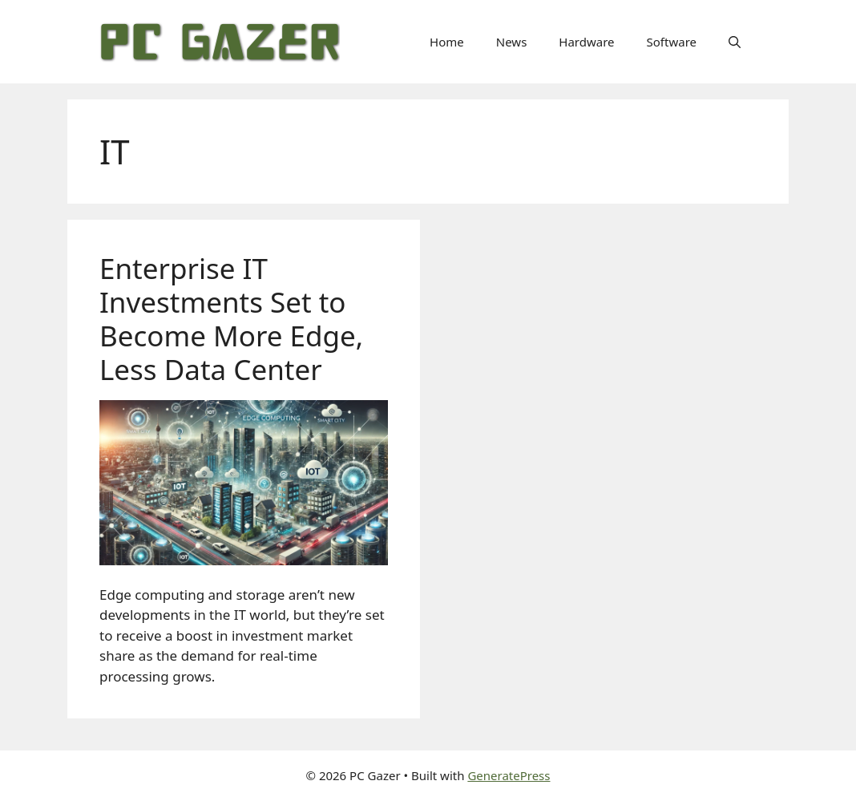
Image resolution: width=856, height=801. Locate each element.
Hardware (586, 42)
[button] (735, 42)
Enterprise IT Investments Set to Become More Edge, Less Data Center (231, 318)
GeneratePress (508, 775)
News (511, 42)
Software (672, 42)
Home (447, 42)
